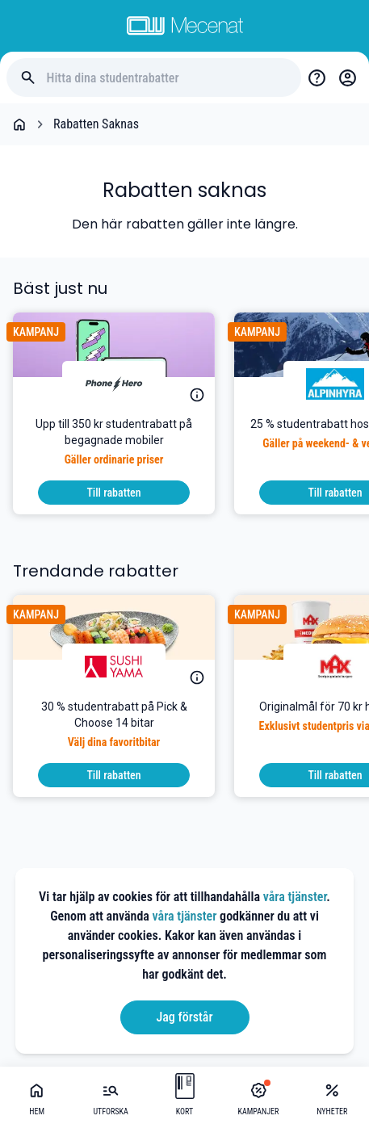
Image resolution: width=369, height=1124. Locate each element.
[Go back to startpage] (19, 124)
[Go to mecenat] (185, 26)
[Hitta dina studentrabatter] (167, 78)
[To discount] (114, 492)
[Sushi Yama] (114, 666)
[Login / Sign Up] (347, 77)
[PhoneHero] (114, 383)
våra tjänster (295, 896)
